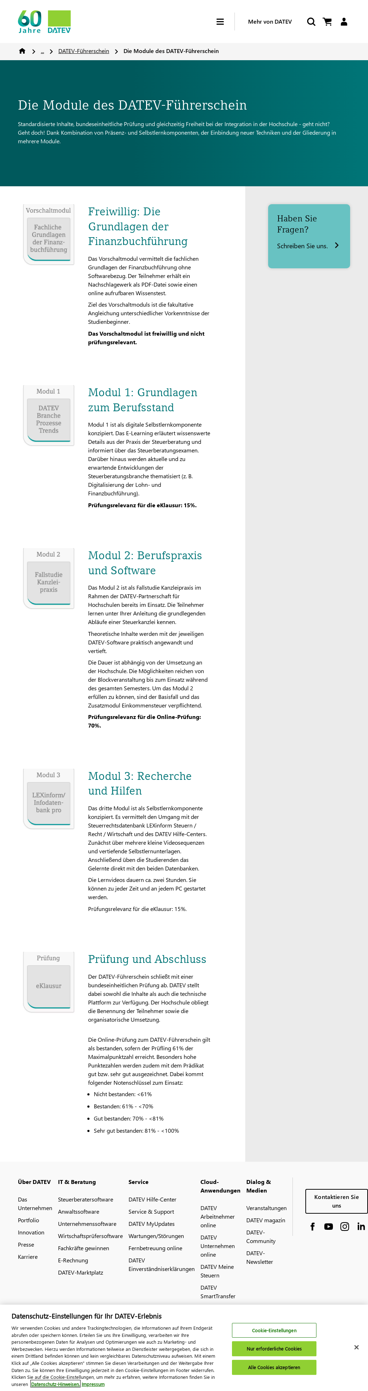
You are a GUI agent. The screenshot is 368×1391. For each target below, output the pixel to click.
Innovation (31, 1232)
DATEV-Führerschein (83, 50)
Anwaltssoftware (78, 1211)
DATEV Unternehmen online (217, 1245)
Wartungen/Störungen (156, 1235)
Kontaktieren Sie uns (336, 1201)
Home (22, 51)
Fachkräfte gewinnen (83, 1248)
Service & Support (151, 1211)
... (42, 50)
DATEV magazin (265, 1220)
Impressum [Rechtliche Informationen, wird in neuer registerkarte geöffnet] (93, 1387)
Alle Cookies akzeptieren (274, 1370)
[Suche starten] (310, 21)
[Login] (344, 21)
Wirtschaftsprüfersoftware (90, 1235)
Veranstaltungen (266, 1208)
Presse (26, 1244)
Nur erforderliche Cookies (274, 1352)
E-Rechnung (73, 1260)
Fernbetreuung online (155, 1248)
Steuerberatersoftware (85, 1199)
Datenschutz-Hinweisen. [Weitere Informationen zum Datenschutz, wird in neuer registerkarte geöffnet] (55, 1387)
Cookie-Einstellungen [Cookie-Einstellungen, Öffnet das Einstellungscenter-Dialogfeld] (274, 1333)
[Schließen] (356, 1350)
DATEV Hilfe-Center (152, 1199)
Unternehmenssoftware (87, 1223)
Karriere (28, 1256)
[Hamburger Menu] (225, 21)
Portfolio (28, 1220)
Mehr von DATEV (270, 21)
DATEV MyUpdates (152, 1223)
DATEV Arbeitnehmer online (217, 1216)
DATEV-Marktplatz (80, 1272)
